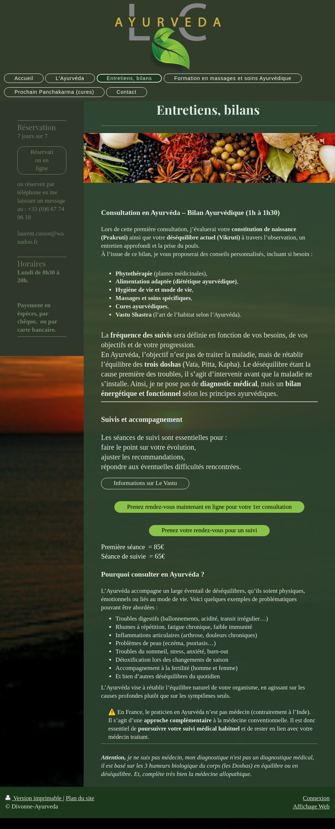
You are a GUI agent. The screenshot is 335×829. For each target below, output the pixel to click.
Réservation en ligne (41, 160)
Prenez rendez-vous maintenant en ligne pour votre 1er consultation (209, 506)
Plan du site (80, 798)
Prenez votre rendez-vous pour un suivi (209, 530)
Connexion (316, 798)
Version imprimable (34, 798)
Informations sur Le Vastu (145, 483)
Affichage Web (311, 806)
